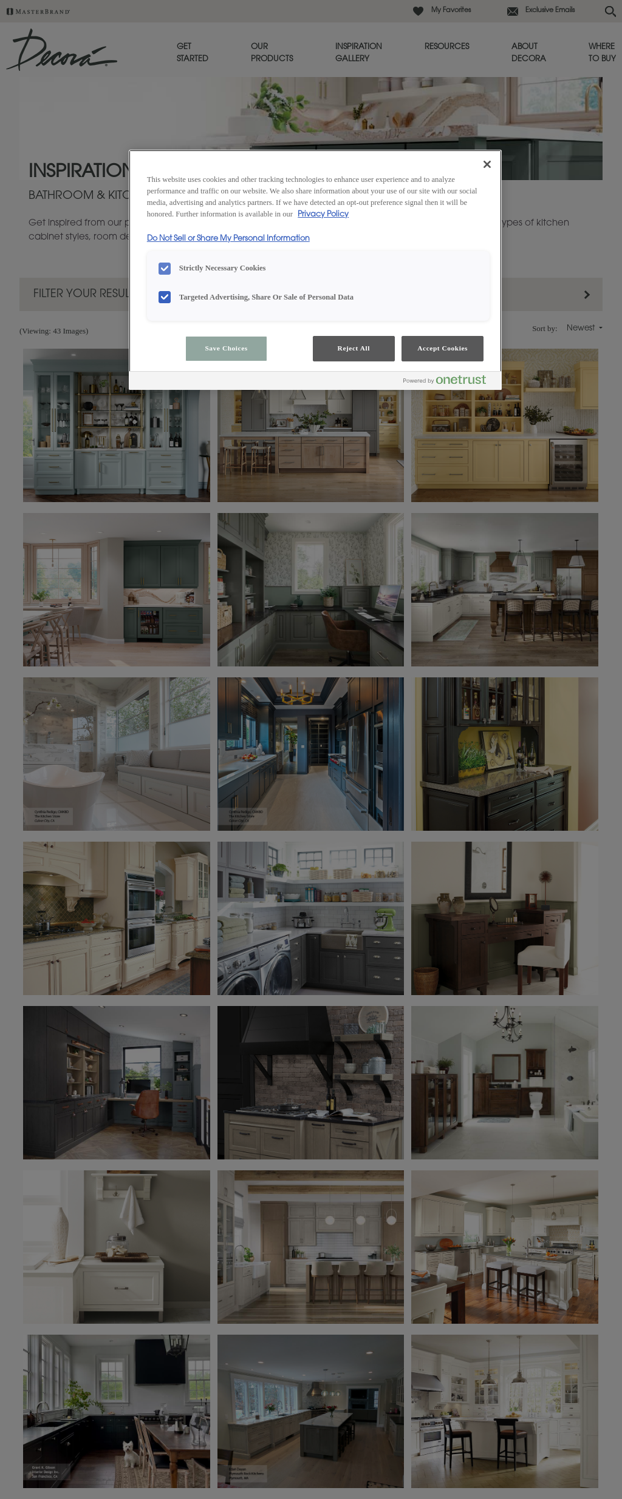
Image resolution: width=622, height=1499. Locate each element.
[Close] (487, 164)
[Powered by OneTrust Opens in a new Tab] (449, 382)
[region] (315, 270)
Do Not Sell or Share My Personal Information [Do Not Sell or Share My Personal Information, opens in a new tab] (228, 239)
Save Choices (226, 348)
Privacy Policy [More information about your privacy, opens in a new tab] (323, 214)
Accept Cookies (442, 348)
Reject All (354, 348)
